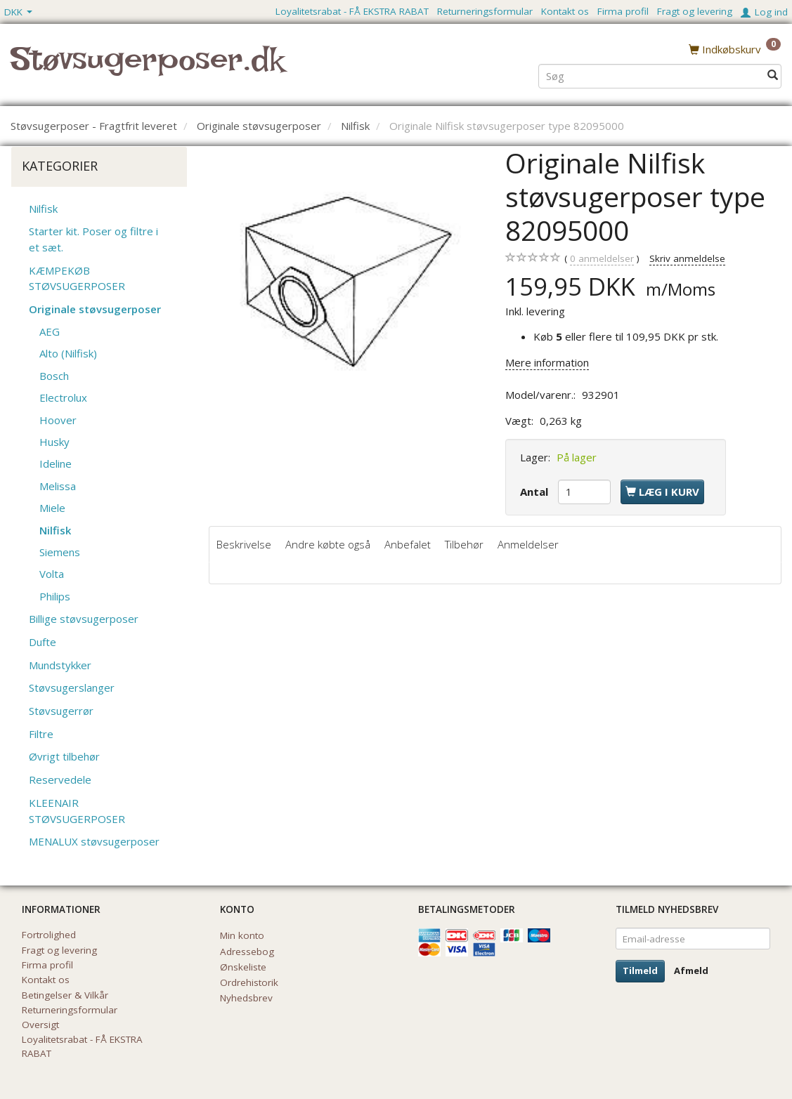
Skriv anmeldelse (687, 258)
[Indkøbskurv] (734, 48)
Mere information (547, 362)
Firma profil (623, 11)
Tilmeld (640, 970)
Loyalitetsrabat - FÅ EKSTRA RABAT (352, 11)
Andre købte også (327, 544)
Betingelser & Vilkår (65, 995)
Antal (535, 492)
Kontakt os (565, 11)
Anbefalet (407, 544)
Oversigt (40, 1024)
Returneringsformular (485, 11)
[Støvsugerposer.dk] (147, 67)
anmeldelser (602, 258)
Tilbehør (464, 544)
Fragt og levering (694, 11)
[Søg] (772, 74)
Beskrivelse (243, 544)
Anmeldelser (528, 544)
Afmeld (691, 970)
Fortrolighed (49, 934)
